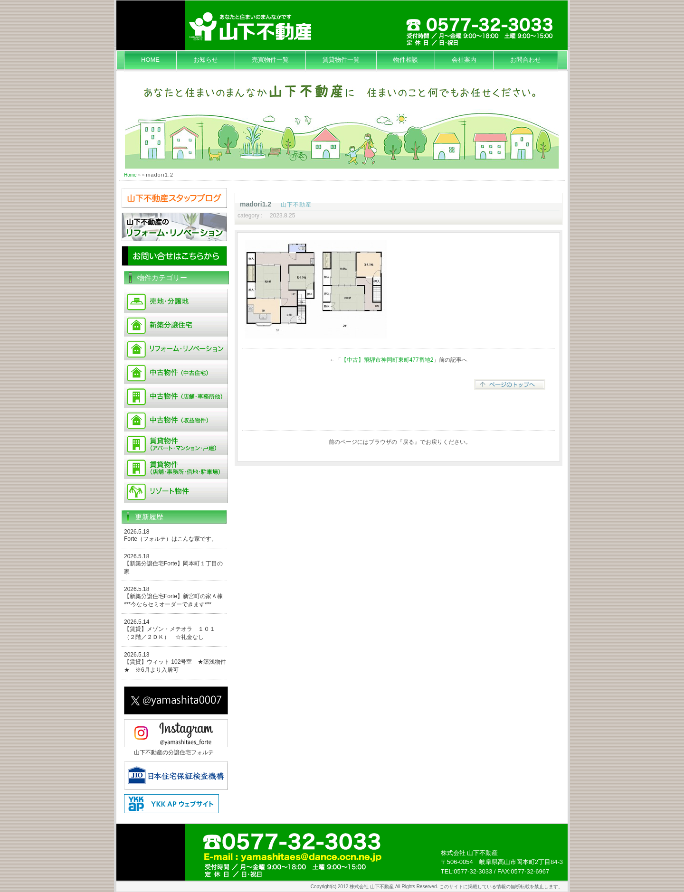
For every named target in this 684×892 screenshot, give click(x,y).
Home (130, 175)
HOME (150, 59)
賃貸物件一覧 (341, 59)
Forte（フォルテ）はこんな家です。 (170, 538)
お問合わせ (525, 59)
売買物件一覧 (270, 59)
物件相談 (405, 59)
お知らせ (205, 59)
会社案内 (464, 59)
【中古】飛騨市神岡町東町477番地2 (387, 360)
